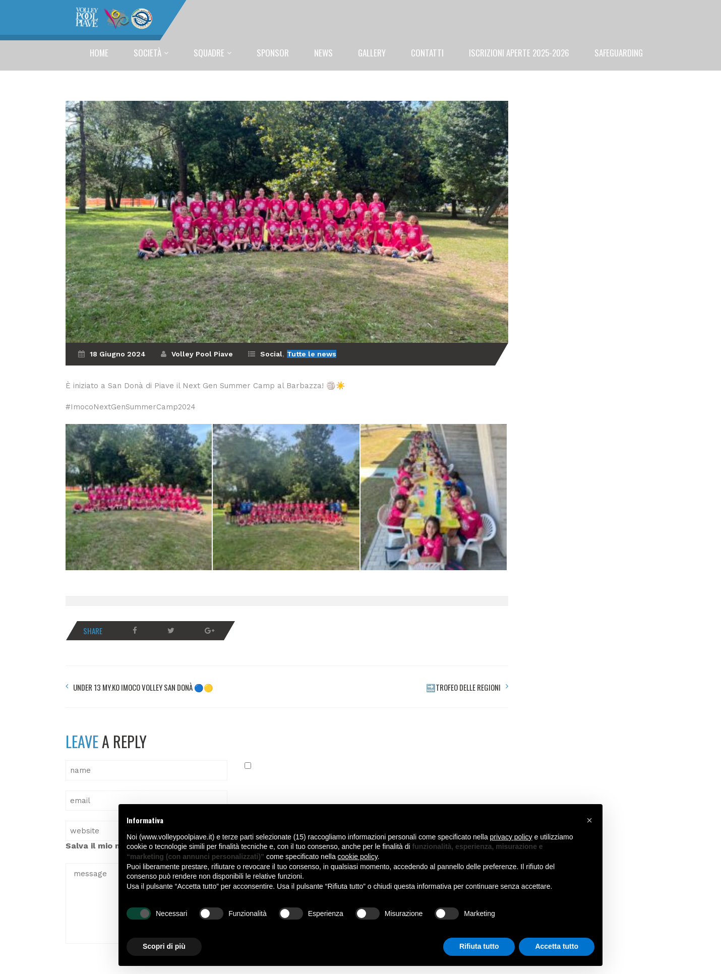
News (323, 52)
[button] (589, 820)
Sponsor (273, 52)
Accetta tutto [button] (556, 946)
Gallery (372, 52)
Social (271, 354)
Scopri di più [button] (164, 946)
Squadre (209, 52)
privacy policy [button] (511, 837)
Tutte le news (311, 354)
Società (147, 52)
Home (99, 52)
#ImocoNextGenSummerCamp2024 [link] (131, 406)
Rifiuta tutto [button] (479, 946)
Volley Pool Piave (202, 354)
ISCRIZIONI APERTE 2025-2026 (519, 52)
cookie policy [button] (358, 857)
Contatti (427, 52)
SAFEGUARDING (618, 52)
